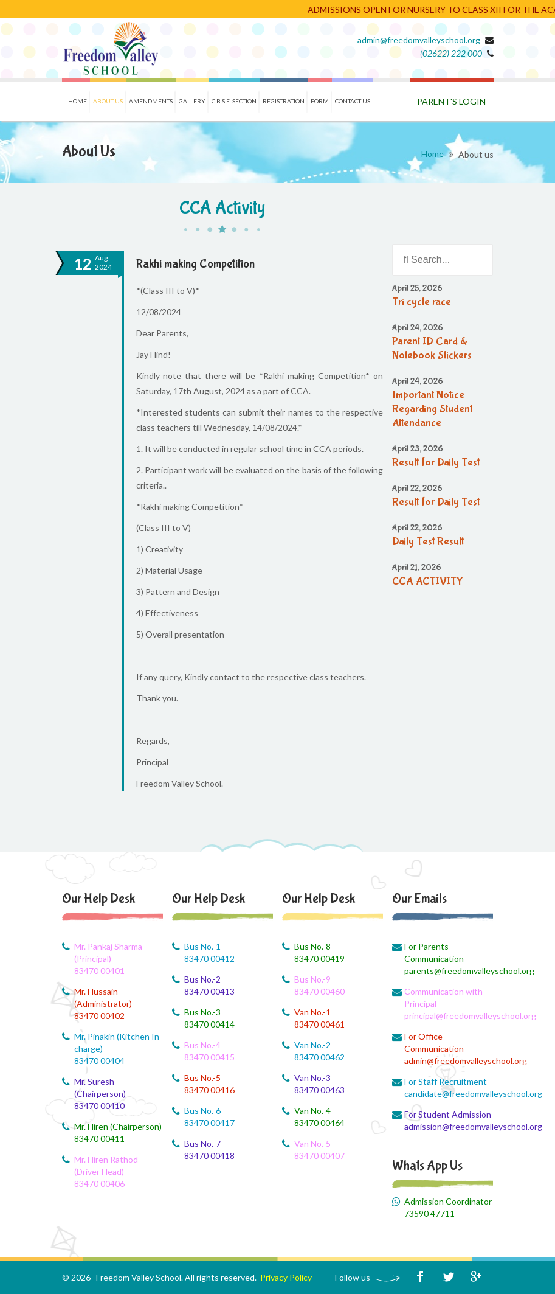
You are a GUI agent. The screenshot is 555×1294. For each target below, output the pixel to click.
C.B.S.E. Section (234, 101)
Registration (284, 101)
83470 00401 (99, 970)
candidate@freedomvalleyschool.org (449, 1093)
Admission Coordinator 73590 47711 (448, 1207)
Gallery (192, 101)
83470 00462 (319, 1057)
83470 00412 (209, 958)
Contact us (352, 101)
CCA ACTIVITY (427, 581)
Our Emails (419, 898)
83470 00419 (319, 958)
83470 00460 (319, 991)
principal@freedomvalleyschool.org (449, 1016)
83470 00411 (99, 1138)
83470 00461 (319, 1024)
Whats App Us (427, 1166)
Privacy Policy (286, 1277)
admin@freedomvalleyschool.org (418, 40)
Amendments (151, 101)
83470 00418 (209, 1155)
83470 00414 (209, 1024)
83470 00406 (99, 1183)
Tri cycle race (421, 302)
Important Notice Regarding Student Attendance (432, 409)
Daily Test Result (428, 541)
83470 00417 (209, 1123)
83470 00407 (319, 1155)
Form (320, 101)
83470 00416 (209, 1090)
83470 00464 (319, 1123)
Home (77, 101)
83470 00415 (209, 1057)
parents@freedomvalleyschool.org (449, 970)
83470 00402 (99, 1016)
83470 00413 (209, 991)
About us (108, 101)
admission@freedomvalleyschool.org (449, 1126)
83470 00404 (99, 1061)
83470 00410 (99, 1106)
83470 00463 (319, 1090)
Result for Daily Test (436, 462)
